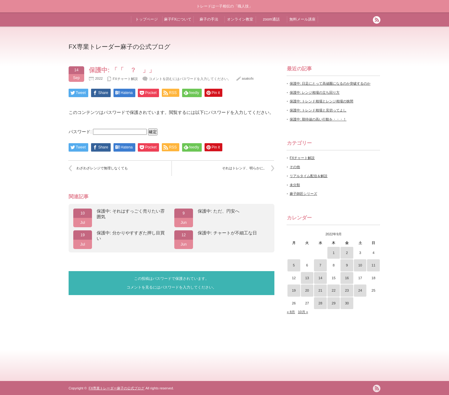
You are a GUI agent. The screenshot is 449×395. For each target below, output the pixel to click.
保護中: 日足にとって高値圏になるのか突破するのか (330, 83)
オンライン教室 (240, 19)
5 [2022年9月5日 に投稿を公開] (294, 265)
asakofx (248, 78)
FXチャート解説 (125, 79)
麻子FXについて (177, 19)
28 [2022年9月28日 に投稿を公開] (320, 303)
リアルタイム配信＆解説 (308, 176)
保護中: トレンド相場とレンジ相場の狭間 (321, 101)
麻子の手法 (209, 19)
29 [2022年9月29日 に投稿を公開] (334, 303)
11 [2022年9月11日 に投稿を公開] (373, 265)
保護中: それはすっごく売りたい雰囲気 (131, 214)
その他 (295, 167)
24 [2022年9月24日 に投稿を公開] (360, 290)
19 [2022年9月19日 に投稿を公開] (294, 290)
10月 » (303, 312)
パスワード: (108, 131)
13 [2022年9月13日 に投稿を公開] (307, 278)
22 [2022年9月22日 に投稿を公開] (334, 290)
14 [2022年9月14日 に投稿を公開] (320, 278)
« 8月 (291, 312)
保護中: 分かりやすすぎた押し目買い (131, 235)
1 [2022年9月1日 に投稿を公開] (334, 253)
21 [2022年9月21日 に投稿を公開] (320, 290)
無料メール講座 (302, 19)
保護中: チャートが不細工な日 (227, 232)
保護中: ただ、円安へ (218, 211)
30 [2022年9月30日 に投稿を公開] (347, 303)
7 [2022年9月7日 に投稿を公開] (320, 265)
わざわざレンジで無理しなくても (102, 168)
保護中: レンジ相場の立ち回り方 (315, 92)
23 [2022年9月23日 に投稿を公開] (347, 290)
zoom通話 (271, 19)
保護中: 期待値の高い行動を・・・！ (318, 119)
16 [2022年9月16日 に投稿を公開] (347, 278)
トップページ (146, 19)
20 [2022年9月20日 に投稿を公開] (307, 290)
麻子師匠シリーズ (303, 193)
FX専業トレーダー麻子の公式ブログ (119, 46)
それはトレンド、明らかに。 (244, 168)
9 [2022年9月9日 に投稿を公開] (347, 265)
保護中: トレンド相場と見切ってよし (318, 110)
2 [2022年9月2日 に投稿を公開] (347, 253)
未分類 (295, 185)
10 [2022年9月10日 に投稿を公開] (360, 265)
